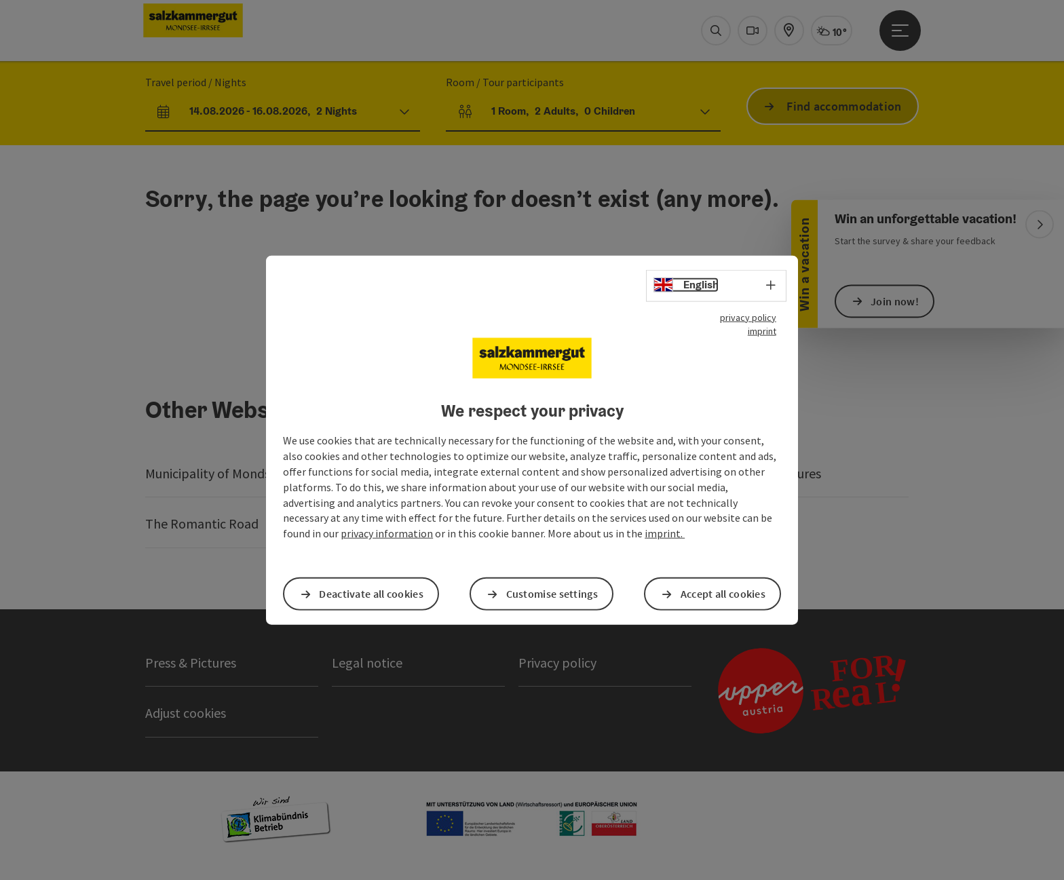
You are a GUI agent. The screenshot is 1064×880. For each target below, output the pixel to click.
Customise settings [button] (552, 593)
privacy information (387, 533)
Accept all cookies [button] (723, 593)
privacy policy (748, 317)
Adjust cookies (185, 712)
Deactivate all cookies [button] (371, 593)
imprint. (665, 533)
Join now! (895, 301)
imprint (762, 330)
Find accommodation (843, 106)
